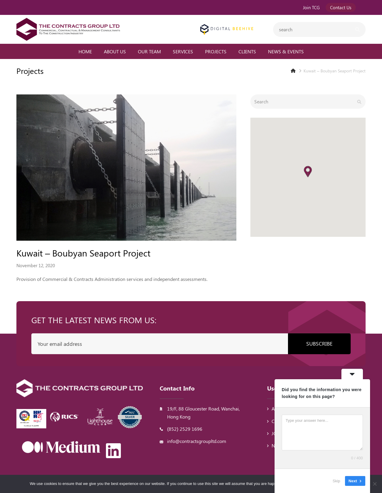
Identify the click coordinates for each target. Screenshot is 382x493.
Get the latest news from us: (93, 319)
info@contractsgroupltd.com (196, 441)
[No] (375, 484)
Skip (336, 481)
